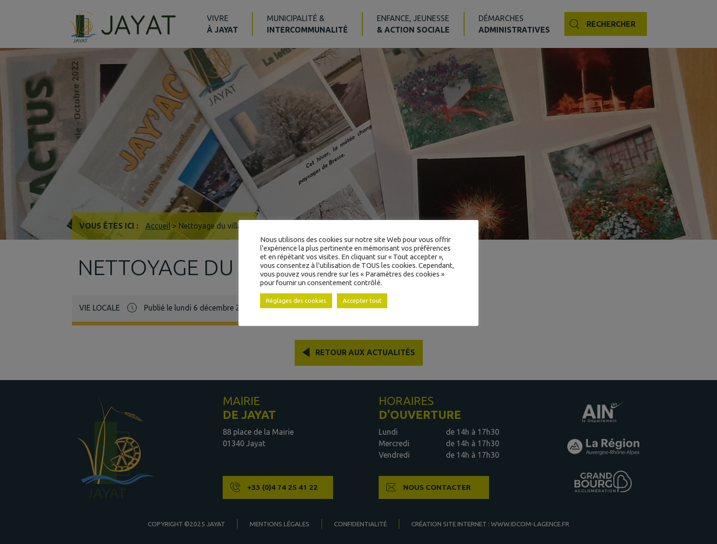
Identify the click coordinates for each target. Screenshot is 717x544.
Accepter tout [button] (362, 300)
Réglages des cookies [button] (296, 300)
